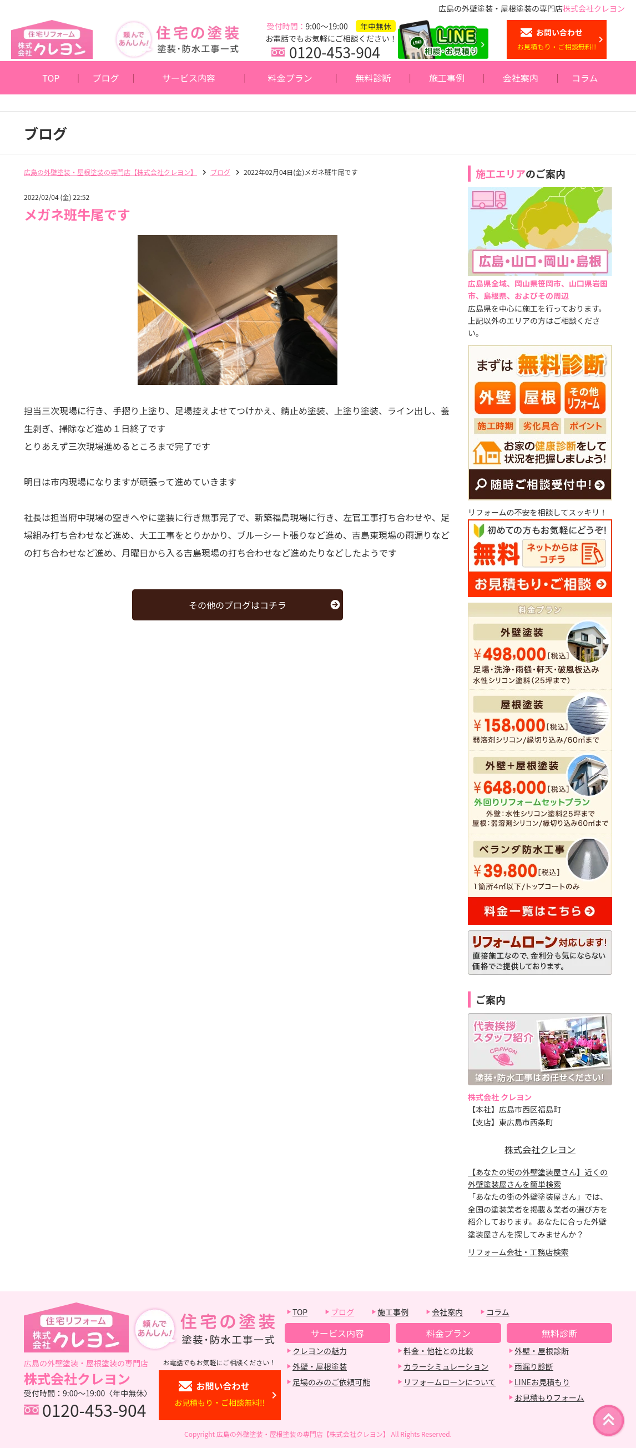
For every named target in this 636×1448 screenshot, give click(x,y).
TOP (50, 77)
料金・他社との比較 (438, 1350)
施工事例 (447, 77)
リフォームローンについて (449, 1381)
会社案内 (520, 77)
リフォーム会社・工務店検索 (518, 1251)
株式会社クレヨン (540, 1149)
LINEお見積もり (542, 1381)
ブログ (106, 77)
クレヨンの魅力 (319, 1350)
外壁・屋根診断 (541, 1350)
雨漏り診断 (533, 1366)
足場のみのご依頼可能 (331, 1381)
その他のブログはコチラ (237, 605)
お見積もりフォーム (549, 1397)
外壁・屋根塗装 (319, 1366)
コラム (585, 77)
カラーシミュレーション (445, 1366)
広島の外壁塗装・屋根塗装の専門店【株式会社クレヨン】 (110, 172)
